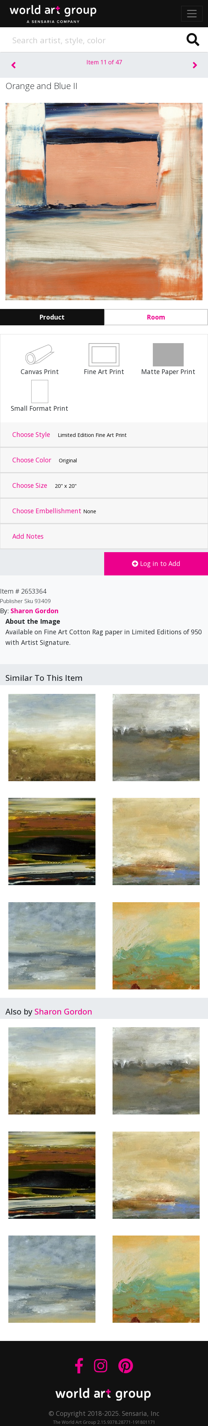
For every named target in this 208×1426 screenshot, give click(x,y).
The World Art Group (58, 12)
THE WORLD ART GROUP (104, 1394)
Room (156, 317)
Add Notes (28, 536)
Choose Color (44, 460)
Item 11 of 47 (104, 62)
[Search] (104, 40)
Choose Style (69, 434)
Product (52, 317)
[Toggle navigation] (192, 13)
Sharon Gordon (63, 1011)
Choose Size (44, 485)
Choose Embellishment (54, 510)
